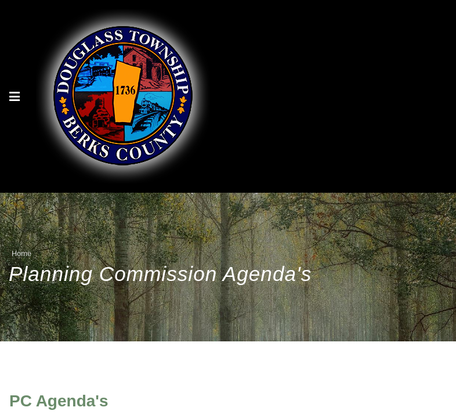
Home (21, 253)
